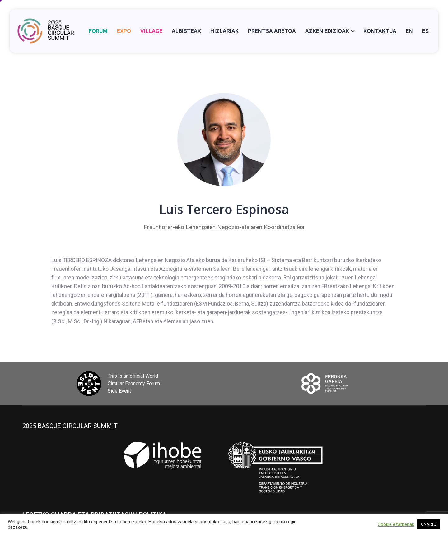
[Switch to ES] (425, 31)
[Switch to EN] (409, 31)
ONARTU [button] (428, 524)
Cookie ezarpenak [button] (396, 524)
